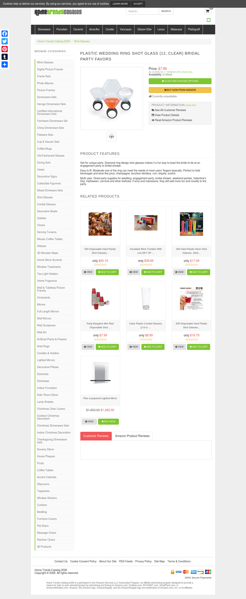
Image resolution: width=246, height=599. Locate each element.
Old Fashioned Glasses (51, 155)
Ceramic (78, 29)
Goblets (41, 218)
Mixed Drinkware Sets (50, 190)
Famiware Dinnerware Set (52, 121)
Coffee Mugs (44, 149)
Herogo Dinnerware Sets (51, 104)
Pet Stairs (43, 526)
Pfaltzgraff (194, 29)
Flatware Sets (45, 135)
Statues (41, 246)
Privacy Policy (143, 561)
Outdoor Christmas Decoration (48, 417)
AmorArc (94, 29)
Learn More (120, 4)
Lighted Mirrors (46, 360)
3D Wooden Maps (47, 253)
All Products (44, 547)
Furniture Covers (47, 519)
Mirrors (41, 304)
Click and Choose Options (180, 81)
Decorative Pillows (48, 367)
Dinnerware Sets (47, 97)
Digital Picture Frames (50, 69)
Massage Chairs (46, 533)
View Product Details (165, 115)
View (88, 272)
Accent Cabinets (46, 477)
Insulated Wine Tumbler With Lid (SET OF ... (146, 251)
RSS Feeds (126, 561)
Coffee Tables (45, 470)
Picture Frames (46, 90)
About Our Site (108, 561)
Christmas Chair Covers (51, 409)
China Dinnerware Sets (50, 128)
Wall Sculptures (46, 325)
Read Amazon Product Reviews (172, 120)
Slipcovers (43, 484)
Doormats (43, 374)
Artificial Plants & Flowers (52, 339)
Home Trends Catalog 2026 (54, 41)
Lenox (161, 29)
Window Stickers (47, 498)
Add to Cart (107, 272)
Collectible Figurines (49, 183)
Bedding (42, 512)
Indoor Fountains (47, 388)
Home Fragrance (47, 281)
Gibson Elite (144, 29)
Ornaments (43, 297)
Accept (138, 4)
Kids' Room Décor (47, 395)
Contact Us (61, 561)
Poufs (40, 463)
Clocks (41, 225)
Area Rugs (43, 346)
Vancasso (125, 29)
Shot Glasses (82, 41)
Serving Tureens (47, 232)
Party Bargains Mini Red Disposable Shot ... (100, 325)
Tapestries (43, 491)
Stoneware (44, 29)
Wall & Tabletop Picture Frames (51, 289)
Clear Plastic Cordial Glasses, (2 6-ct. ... (145, 325)
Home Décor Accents (49, 260)
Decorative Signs (47, 176)
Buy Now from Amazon (180, 90)
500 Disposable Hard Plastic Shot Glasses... (100, 251)
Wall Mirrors (44, 318)
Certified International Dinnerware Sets (49, 112)
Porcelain (61, 29)
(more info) (187, 72)
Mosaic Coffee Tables (50, 239)
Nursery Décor (45, 449)
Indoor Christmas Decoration (54, 432)
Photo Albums (45, 83)
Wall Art (41, 332)
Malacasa (176, 29)
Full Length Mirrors (48, 311)
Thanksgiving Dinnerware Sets (52, 441)
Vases (40, 169)
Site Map (159, 561)
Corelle (110, 29)
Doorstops (43, 381)
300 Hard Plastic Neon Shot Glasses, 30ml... (191, 251)
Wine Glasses (45, 62)
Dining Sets (44, 162)
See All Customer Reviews (169, 110)
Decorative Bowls (47, 211)
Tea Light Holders (47, 274)
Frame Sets (44, 76)
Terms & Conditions (179, 561)
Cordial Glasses (46, 204)
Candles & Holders (48, 353)
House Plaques (46, 456)
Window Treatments (49, 267)
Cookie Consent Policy (83, 561)
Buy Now (108, 421)
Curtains (42, 505)
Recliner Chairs (46, 540)
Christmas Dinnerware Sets (53, 425)
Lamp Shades (45, 402)
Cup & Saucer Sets (48, 142)
